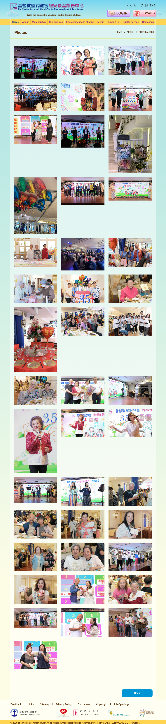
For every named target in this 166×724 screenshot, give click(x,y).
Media (100, 22)
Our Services (56, 22)
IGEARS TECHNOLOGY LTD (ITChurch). (121, 722)
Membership (39, 22)
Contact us (148, 22)
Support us (113, 22)
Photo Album (146, 32)
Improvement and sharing (80, 22)
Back (136, 693)
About (25, 22)
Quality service (131, 22)
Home (15, 22)
